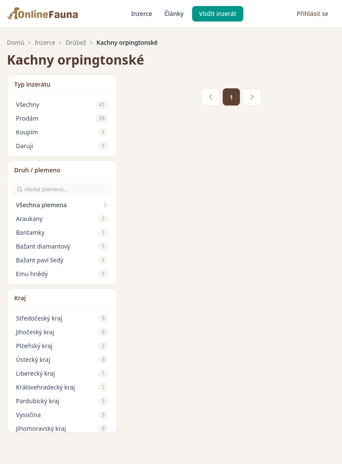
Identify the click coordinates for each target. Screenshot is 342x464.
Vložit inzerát (217, 13)
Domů (15, 42)
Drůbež (75, 42)
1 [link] (231, 97)
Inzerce (141, 13)
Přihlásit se (312, 13)
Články (173, 13)
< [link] (210, 97)
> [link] (252, 97)
